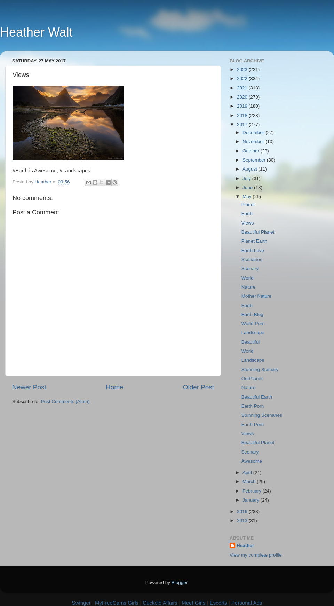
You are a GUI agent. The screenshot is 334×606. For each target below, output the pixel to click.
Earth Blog (252, 314)
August (250, 169)
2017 (243, 124)
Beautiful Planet (258, 232)
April (247, 472)
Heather (245, 545)
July (247, 178)
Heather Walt (36, 32)
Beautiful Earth (256, 397)
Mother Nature (256, 296)
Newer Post (29, 387)
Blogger (180, 582)
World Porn (253, 323)
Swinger (81, 603)
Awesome (251, 461)
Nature (248, 287)
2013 (243, 520)
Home (114, 387)
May (247, 196)
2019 (243, 106)
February (252, 491)
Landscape (252, 332)
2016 (243, 511)
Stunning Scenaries (261, 415)
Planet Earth (254, 241)
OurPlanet (252, 378)
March (249, 481)
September (254, 160)
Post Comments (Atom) (65, 401)
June (248, 187)
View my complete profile (256, 555)
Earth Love (252, 250)
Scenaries (251, 259)
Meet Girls (193, 603)
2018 (243, 115)
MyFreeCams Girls (116, 603)
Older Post (198, 387)
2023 (243, 69)
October (251, 151)
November (253, 141)
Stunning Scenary (260, 369)
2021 (243, 87)
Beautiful (250, 342)
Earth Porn (252, 406)
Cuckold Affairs (160, 603)
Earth (247, 213)
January (251, 500)
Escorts (218, 603)
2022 (243, 78)
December (253, 132)
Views (247, 223)
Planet (248, 204)
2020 (243, 97)
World (247, 278)
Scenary (250, 268)
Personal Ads (246, 603)
